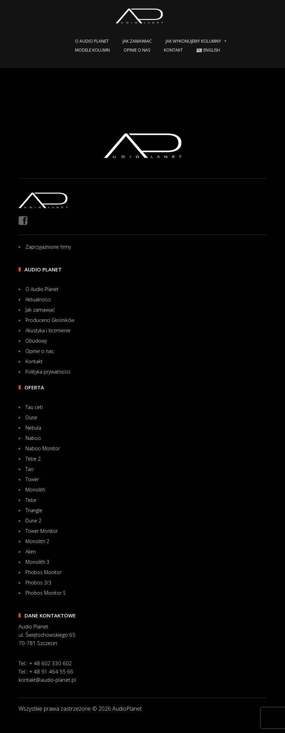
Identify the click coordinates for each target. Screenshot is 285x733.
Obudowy (36, 340)
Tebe (30, 500)
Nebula (33, 427)
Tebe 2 (33, 458)
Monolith (35, 489)
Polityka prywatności (47, 371)
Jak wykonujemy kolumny (196, 41)
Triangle (33, 510)
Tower (32, 479)
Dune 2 (33, 520)
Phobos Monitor (43, 572)
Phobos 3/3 (38, 582)
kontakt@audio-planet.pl (47, 679)
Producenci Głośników (49, 320)
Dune (31, 417)
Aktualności (38, 299)
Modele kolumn (92, 50)
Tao (29, 469)
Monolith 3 (37, 562)
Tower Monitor (41, 531)
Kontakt (173, 50)
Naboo (33, 438)
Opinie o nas (137, 50)
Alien (30, 551)
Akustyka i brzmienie (48, 330)
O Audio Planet (92, 41)
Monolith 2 (37, 541)
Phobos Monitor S (45, 593)
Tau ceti (34, 407)
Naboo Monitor (42, 448)
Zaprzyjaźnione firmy (48, 247)
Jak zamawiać (137, 41)
